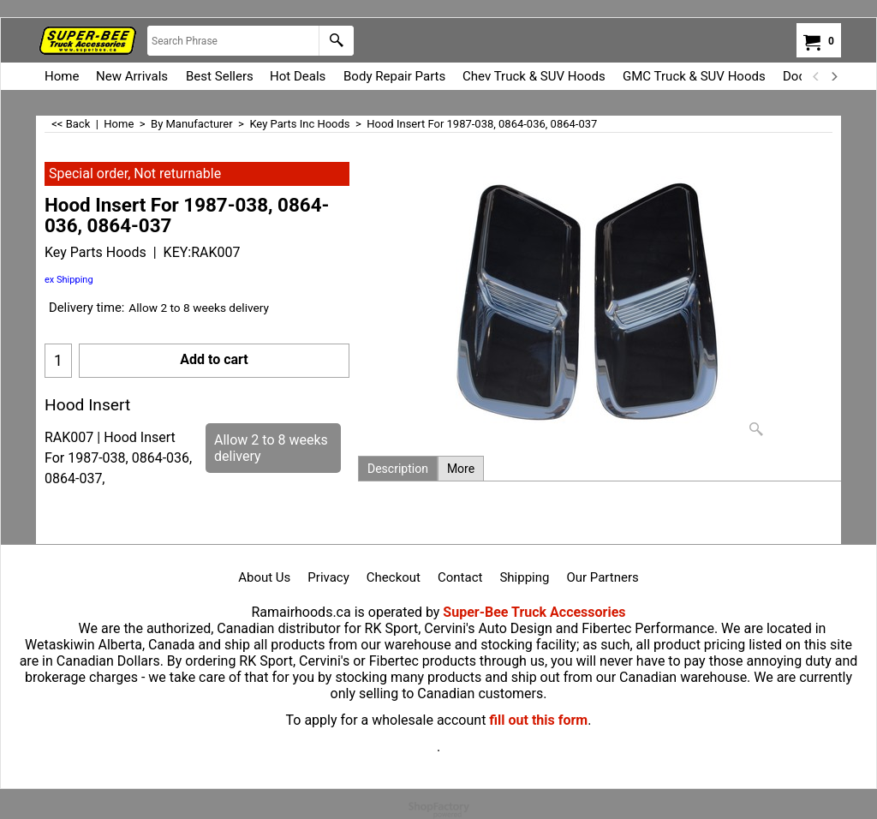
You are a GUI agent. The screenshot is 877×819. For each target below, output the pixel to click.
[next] (833, 76)
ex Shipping (69, 279)
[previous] (816, 76)
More (460, 468)
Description (397, 468)
